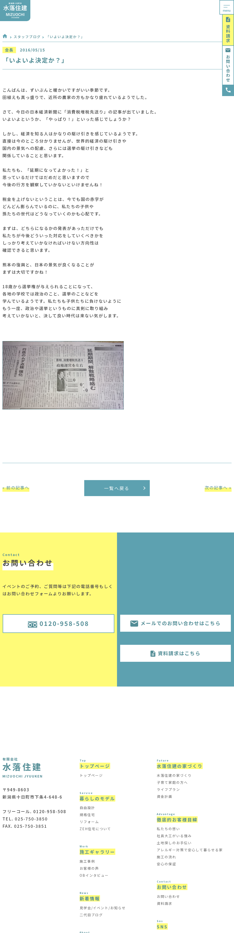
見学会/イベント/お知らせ (103, 907)
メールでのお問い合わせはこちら (175, 623)
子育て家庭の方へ (172, 782)
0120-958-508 (58, 623)
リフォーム (89, 821)
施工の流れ (166, 856)
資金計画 (164, 796)
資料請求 (228, 30)
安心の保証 (166, 863)
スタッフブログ (27, 36)
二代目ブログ (91, 914)
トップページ (91, 775)
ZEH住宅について (95, 828)
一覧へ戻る (124, 488)
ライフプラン (168, 789)
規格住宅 (87, 814)
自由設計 (87, 807)
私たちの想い (168, 828)
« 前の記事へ (15, 487)
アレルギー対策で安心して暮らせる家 (190, 849)
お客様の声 (89, 868)
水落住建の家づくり (174, 775)
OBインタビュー (94, 875)
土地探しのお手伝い (174, 842)
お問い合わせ (228, 65)
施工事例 (87, 861)
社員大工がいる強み (174, 835)
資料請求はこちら (175, 653)
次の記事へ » (218, 487)
